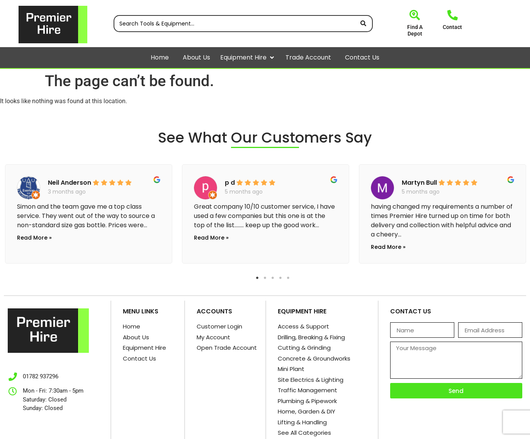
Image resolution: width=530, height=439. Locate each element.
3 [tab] (273, 278)
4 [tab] (280, 278)
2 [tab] (265, 278)
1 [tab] (257, 278)
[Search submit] (363, 24)
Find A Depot (415, 30)
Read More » (34, 238)
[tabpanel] (88, 212)
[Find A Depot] (414, 15)
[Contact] (452, 15)
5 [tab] (288, 278)
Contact (452, 27)
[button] (271, 57)
